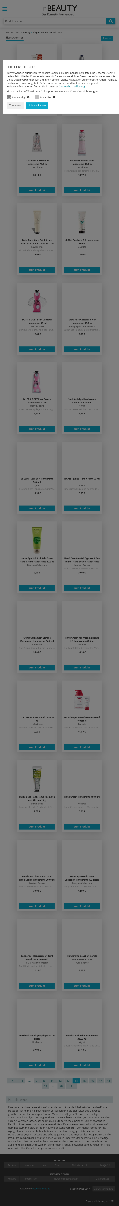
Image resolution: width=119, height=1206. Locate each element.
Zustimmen (15, 105)
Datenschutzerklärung (72, 86)
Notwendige (18, 97)
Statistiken (45, 97)
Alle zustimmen (37, 105)
